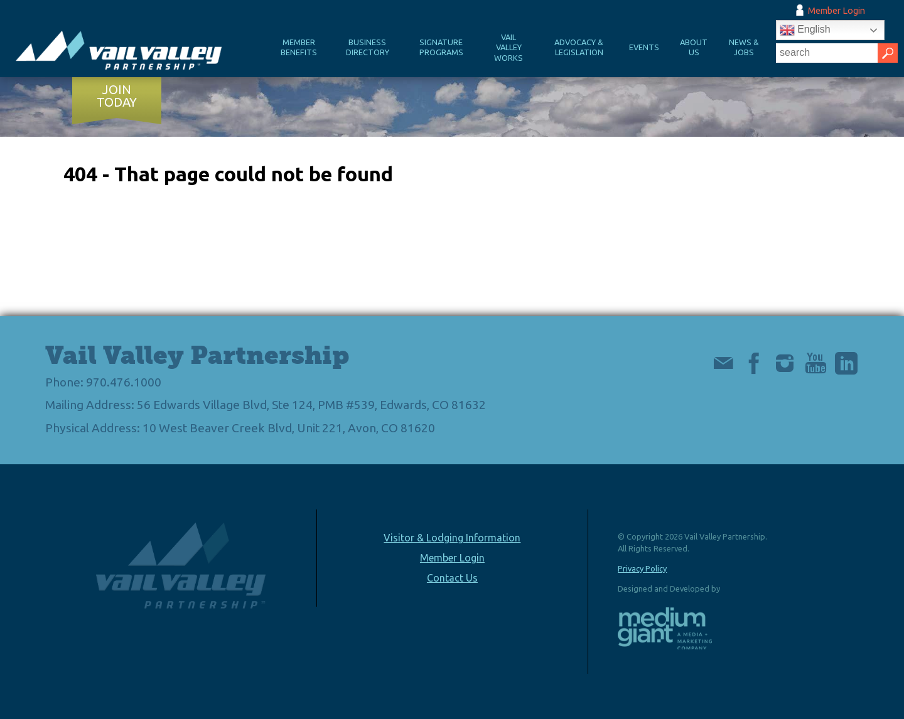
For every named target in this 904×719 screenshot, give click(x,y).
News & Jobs (744, 47)
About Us (694, 47)
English (805, 30)
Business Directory (367, 47)
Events (644, 47)
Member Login (836, 11)
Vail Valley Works (508, 47)
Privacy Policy (642, 568)
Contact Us (452, 578)
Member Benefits (299, 47)
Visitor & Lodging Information (452, 538)
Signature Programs (441, 47)
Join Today (117, 96)
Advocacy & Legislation (578, 47)
